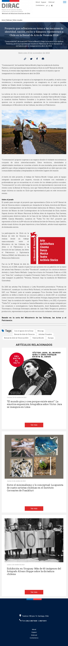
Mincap (40, 331)
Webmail (51, 2)
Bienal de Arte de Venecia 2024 (16, 338)
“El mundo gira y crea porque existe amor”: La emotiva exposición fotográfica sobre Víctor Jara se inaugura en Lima (34, 404)
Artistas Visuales (45, 334)
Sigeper (43, 2)
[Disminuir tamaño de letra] (50, 5)
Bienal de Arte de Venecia (24, 334)
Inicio (3, 20)
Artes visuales (17, 20)
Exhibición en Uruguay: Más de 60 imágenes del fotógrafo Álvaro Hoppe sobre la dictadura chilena (34, 571)
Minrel (38, 2)
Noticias (9, 20)
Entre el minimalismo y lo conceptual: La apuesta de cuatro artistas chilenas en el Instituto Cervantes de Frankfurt (35, 487)
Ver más (34, 425)
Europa (50, 338)
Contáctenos (40, 5)
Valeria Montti (38, 338)
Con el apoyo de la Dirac (23, 331)
